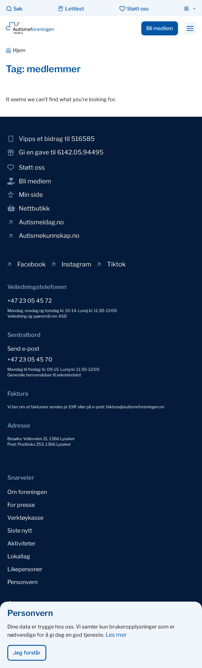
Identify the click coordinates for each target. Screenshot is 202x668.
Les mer (116, 637)
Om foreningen (27, 491)
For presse (21, 504)
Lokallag (18, 556)
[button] (190, 28)
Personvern (22, 582)
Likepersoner (24, 569)
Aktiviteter (21, 543)
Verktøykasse (25, 517)
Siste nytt (19, 530)
